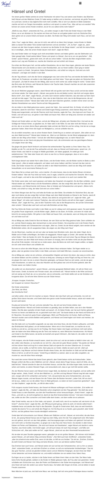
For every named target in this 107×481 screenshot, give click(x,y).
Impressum (6, 477)
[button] (80, 3)
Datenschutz (18, 477)
